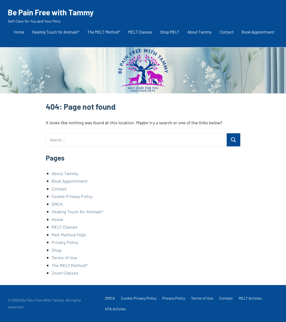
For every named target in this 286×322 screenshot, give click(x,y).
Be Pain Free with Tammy (51, 12)
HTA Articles (115, 308)
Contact (227, 31)
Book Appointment (257, 31)
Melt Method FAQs (69, 234)
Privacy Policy (65, 242)
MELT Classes (140, 31)
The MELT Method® (103, 31)
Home (19, 31)
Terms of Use (64, 257)
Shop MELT (169, 31)
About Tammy (199, 31)
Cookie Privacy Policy (72, 196)
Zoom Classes (65, 273)
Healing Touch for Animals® (56, 31)
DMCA (57, 204)
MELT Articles (250, 298)
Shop (57, 250)
